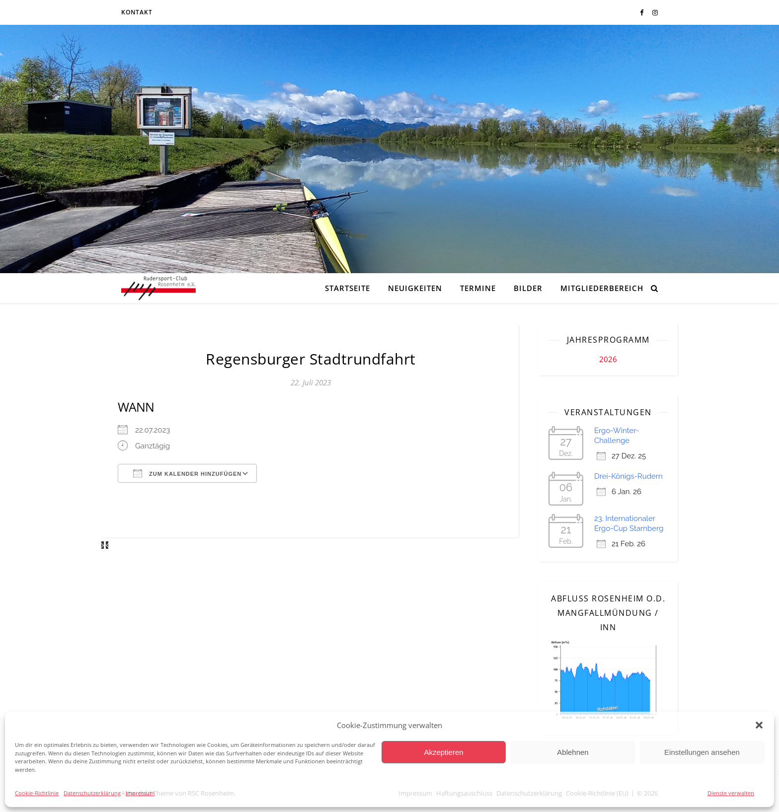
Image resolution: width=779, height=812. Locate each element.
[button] (759, 725)
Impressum (140, 793)
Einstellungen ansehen (702, 752)
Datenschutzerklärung (92, 793)
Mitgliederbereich (601, 288)
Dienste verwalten (730, 793)
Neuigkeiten (415, 288)
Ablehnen (572, 752)
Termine (478, 288)
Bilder (528, 288)
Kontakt (137, 12)
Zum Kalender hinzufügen (187, 473)
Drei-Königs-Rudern (628, 476)
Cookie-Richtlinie (37, 793)
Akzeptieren (443, 752)
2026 (608, 359)
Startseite (347, 288)
